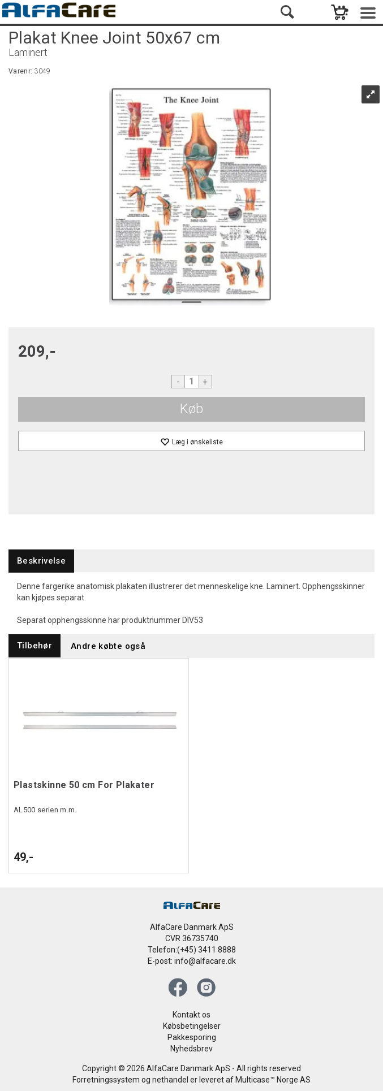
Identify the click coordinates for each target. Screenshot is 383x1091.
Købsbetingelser (192, 1026)
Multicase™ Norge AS (273, 1079)
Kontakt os (191, 1014)
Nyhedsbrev (191, 1048)
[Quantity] (192, 381)
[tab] (41, 561)
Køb (191, 409)
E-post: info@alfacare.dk (192, 961)
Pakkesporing (191, 1037)
